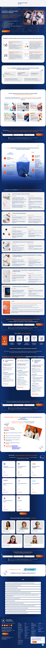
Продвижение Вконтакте (20, 627)
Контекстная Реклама (20, 634)
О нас (39, 626)
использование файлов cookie (36, 639)
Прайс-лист (39, 625)
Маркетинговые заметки (27, 630)
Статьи (26, 624)
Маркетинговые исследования (33, 636)
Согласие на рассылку (40, 629)
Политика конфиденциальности (41, 631)
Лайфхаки (26, 628)
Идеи (25, 625)
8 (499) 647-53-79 (7, 628)
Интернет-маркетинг (32, 627)
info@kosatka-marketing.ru (6, 631)
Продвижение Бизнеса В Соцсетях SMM (20, 625)
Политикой (36, 137)
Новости (26, 631)
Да (18, 3)
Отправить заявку (39, 134)
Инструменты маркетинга (27, 627)
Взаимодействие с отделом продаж (20, 640)
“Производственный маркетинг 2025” (16, 448)
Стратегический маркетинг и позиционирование (34, 625)
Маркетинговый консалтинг (20, 642)
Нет (20, 3)
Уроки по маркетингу (26, 635)
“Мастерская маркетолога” (15, 446)
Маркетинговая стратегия (20, 639)
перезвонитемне (5, 634)
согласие (12, 138)
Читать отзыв (5, 492)
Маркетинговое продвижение (33, 631)
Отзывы (39, 624)
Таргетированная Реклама (20, 632)
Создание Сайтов (20, 630)
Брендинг (19, 637)
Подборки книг (27, 632)
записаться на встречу (5, 31)
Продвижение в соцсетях (33, 633)
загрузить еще (23, 513)
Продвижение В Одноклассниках (20, 629)
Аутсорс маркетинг (19, 636)
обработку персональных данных (22, 137)
